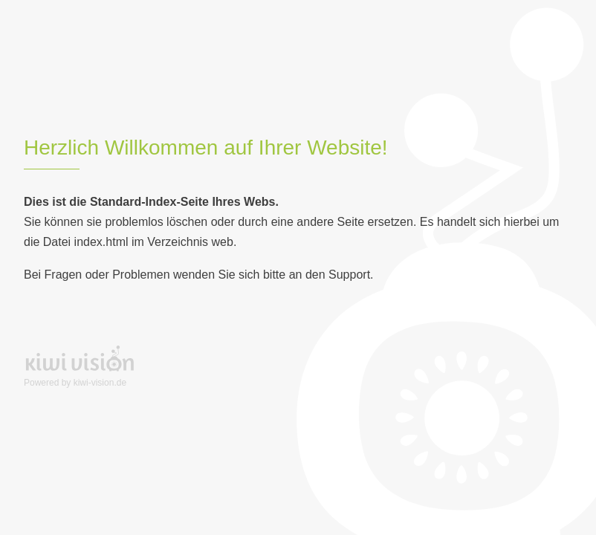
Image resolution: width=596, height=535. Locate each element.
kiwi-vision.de (100, 382)
